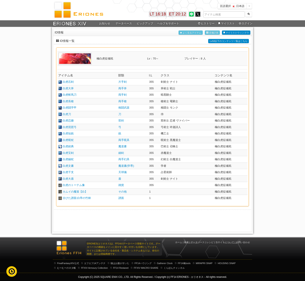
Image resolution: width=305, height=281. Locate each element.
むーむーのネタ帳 (66, 268)
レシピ (210, 242)
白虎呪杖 (68, 140)
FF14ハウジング (143, 263)
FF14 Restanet (121, 268)
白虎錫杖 (68, 159)
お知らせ (104, 23)
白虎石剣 (68, 81)
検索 (186, 242)
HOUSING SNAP (227, 263)
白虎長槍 (68, 101)
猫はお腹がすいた (120, 263)
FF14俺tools (184, 263)
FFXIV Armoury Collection (94, 268)
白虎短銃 (68, 133)
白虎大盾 (68, 178)
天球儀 (122, 172)
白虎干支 (68, 172)
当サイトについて (224, 242)
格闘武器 (123, 107)
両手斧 (122, 88)
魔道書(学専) (126, 165)
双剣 (121, 120)
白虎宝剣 (68, 152)
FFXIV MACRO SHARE (146, 268)
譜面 (121, 198)
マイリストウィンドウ (236, 32)
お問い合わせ (243, 242)
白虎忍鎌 (68, 120)
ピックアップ (145, 23)
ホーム (178, 242)
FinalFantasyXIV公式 (68, 263)
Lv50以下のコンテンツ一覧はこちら (228, 41)
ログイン (245, 23)
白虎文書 (68, 165)
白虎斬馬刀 (69, 94)
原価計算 (212, 32)
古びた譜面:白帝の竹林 (77, 198)
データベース (123, 23)
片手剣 (122, 81)
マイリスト (225, 23)
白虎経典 (68, 146)
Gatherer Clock (165, 263)
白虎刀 (67, 114)
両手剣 (122, 94)
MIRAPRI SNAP (204, 263)
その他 (122, 191)
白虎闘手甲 (69, 107)
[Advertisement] (152, 220)
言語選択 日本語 (232, 6)
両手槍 (122, 101)
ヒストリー (205, 23)
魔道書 (122, 146)
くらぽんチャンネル (174, 268)
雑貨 (121, 185)
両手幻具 (123, 159)
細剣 (121, 152)
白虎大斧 (68, 88)
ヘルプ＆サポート (168, 23)
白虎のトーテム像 (74, 185)
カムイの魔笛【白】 (75, 191)
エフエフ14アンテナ (94, 263)
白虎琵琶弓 (69, 127)
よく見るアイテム (190, 32)
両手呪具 (123, 140)
